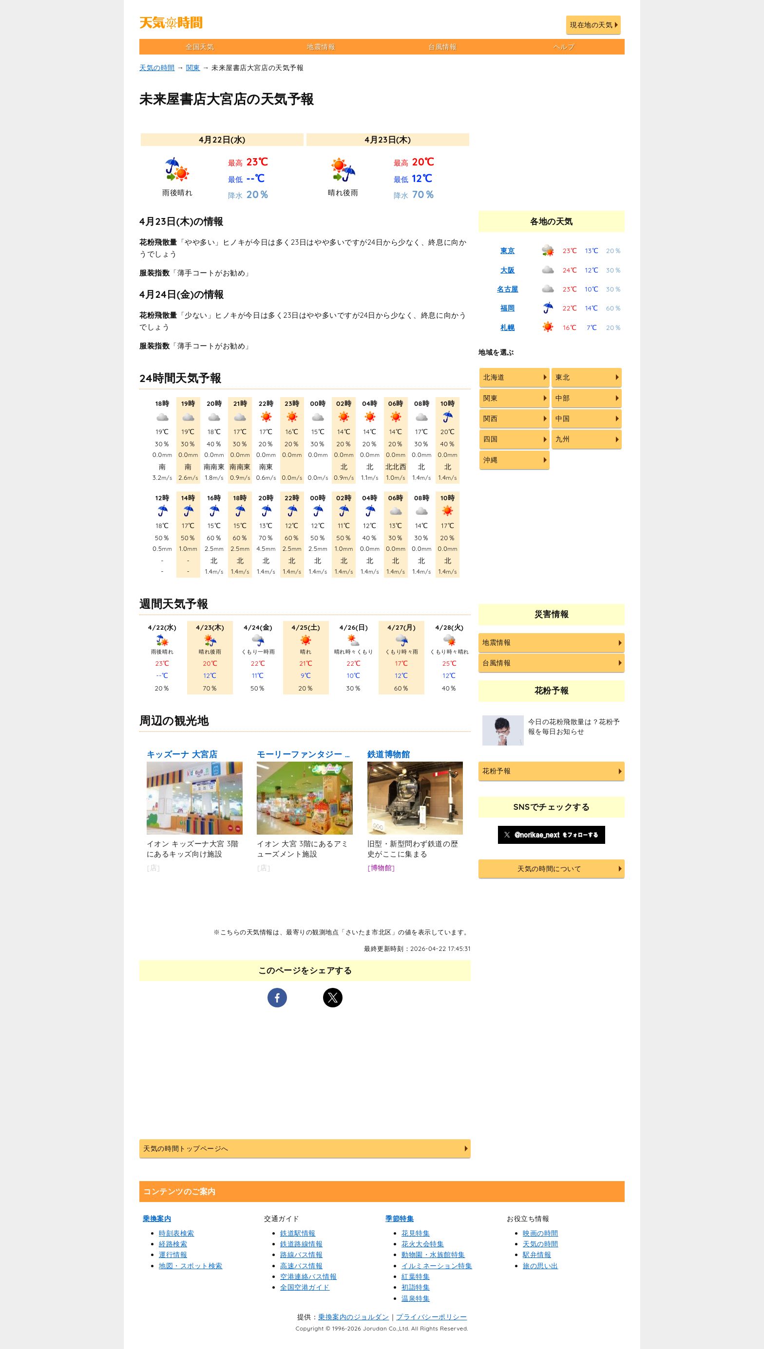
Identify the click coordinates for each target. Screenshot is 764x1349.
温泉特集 (415, 1298)
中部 (562, 398)
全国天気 (200, 46)
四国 (490, 439)
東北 (562, 377)
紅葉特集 (415, 1276)
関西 (490, 418)
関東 (193, 67)
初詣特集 (415, 1287)
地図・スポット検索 (191, 1265)
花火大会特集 (422, 1244)
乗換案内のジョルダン (353, 1317)
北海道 (494, 377)
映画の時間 (540, 1233)
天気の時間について (549, 868)
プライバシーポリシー (431, 1317)
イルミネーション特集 (436, 1265)
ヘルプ (564, 46)
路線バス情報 (301, 1254)
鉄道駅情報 (298, 1233)
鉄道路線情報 (301, 1244)
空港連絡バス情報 (308, 1276)
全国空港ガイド (305, 1287)
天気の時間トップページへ (185, 1148)
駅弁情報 (537, 1254)
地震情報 (321, 46)
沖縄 (490, 460)
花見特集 (415, 1233)
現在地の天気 (591, 24)
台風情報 (442, 46)
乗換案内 (157, 1218)
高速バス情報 (301, 1265)
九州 (562, 439)
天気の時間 (157, 67)
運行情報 (173, 1254)
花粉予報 (496, 770)
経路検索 (173, 1244)
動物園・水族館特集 (433, 1254)
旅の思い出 (540, 1265)
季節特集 (399, 1218)
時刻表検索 (176, 1233)
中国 (562, 418)
